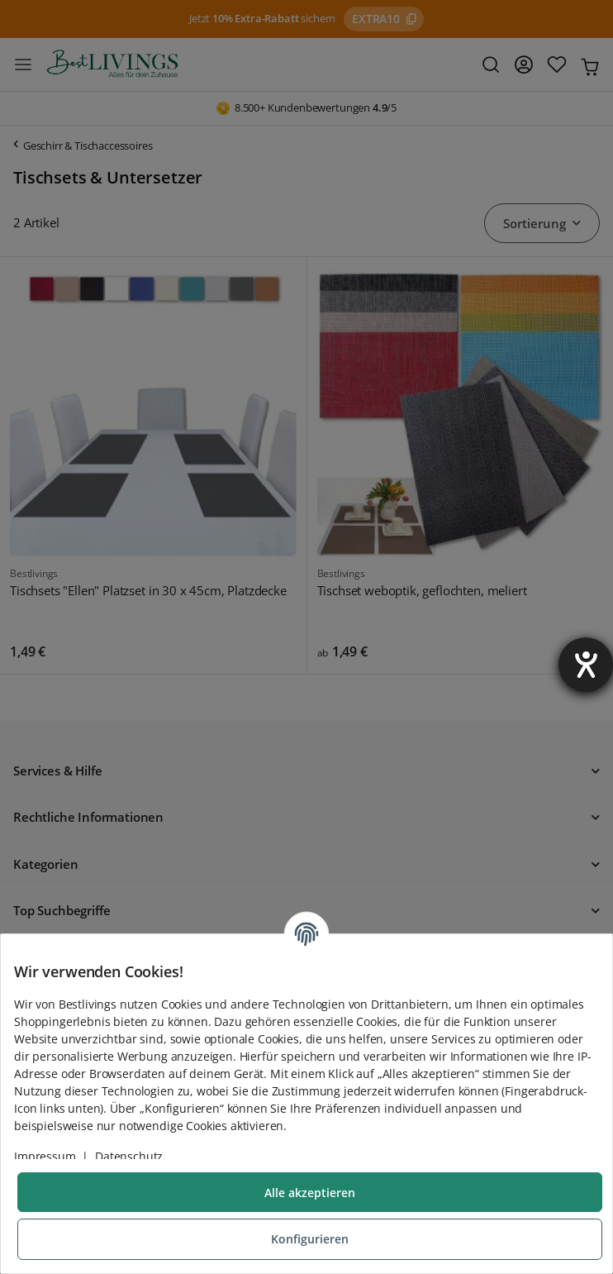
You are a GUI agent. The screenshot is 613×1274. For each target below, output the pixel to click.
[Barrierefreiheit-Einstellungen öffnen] (585, 664)
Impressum (45, 1156)
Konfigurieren (310, 1239)
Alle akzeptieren (309, 1192)
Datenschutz (129, 1156)
